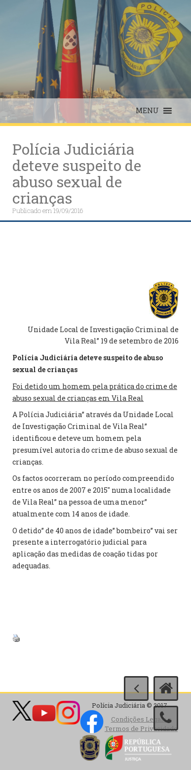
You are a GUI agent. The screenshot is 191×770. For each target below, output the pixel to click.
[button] (147, 111)
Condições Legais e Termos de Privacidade (141, 724)
